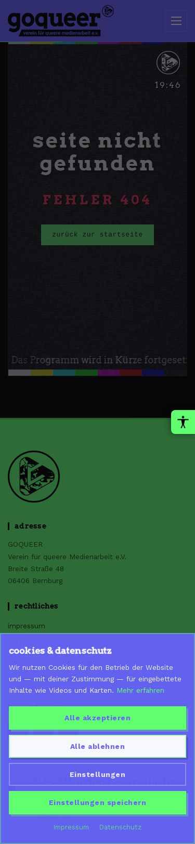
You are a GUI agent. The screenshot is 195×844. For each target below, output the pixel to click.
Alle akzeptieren (97, 718)
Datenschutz (120, 827)
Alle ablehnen (97, 746)
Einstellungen (98, 774)
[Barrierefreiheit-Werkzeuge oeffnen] (183, 422)
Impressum (71, 827)
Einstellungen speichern (98, 802)
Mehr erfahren (140, 690)
